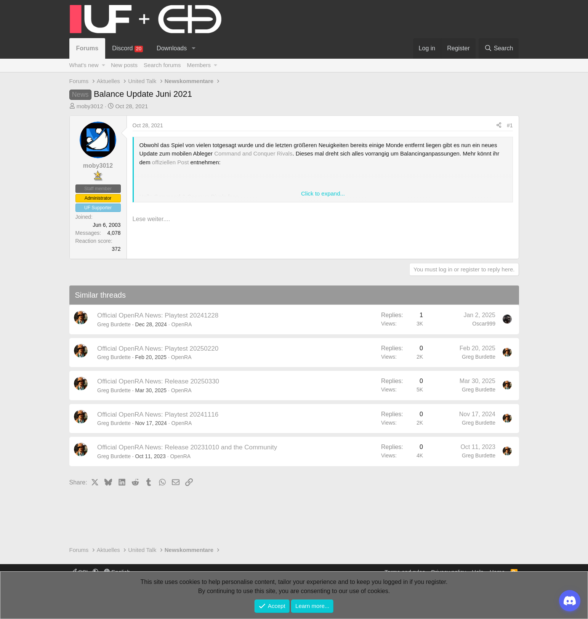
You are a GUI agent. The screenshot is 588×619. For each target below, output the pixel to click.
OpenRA (181, 324)
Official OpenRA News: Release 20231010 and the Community (187, 447)
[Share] (498, 125)
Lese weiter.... (151, 219)
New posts (124, 65)
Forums (87, 48)
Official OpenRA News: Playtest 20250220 (157, 348)
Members (199, 65)
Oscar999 (483, 324)
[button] (194, 48)
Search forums (162, 65)
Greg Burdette (114, 324)
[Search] (499, 48)
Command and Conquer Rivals (253, 153)
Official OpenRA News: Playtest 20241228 (157, 315)
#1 (510, 125)
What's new (84, 65)
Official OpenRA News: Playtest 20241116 (157, 414)
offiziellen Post (170, 162)
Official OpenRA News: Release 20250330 (158, 381)
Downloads (172, 48)
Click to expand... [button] (323, 193)
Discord (127, 48)
